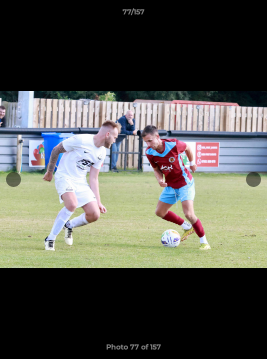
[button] (255, 14)
